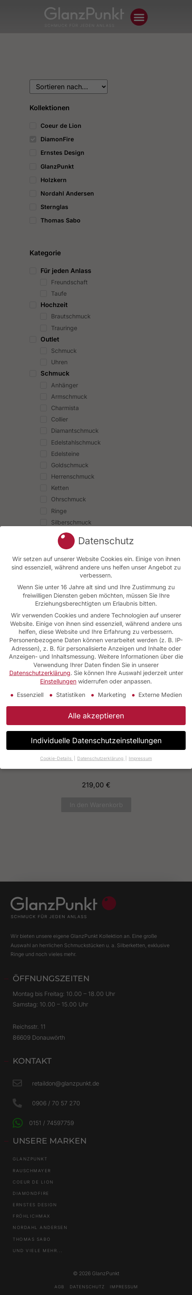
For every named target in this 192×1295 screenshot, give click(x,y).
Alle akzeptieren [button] (96, 714)
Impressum (140, 757)
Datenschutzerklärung (39, 671)
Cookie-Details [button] (56, 757)
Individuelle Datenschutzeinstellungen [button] (96, 739)
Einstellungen (58, 680)
